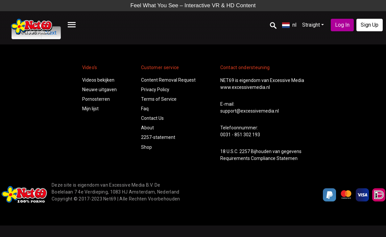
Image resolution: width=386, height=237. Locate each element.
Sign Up (369, 25)
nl (289, 24)
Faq (145, 108)
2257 (244, 151)
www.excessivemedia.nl (245, 87)
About (147, 127)
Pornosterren (96, 99)
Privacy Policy (155, 89)
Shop (146, 147)
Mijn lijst (90, 108)
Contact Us (152, 118)
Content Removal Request (168, 80)
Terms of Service (159, 99)
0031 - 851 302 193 (240, 134)
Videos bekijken (98, 80)
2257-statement (158, 137)
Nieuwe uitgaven (99, 89)
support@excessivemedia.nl (249, 111)
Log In (342, 25)
